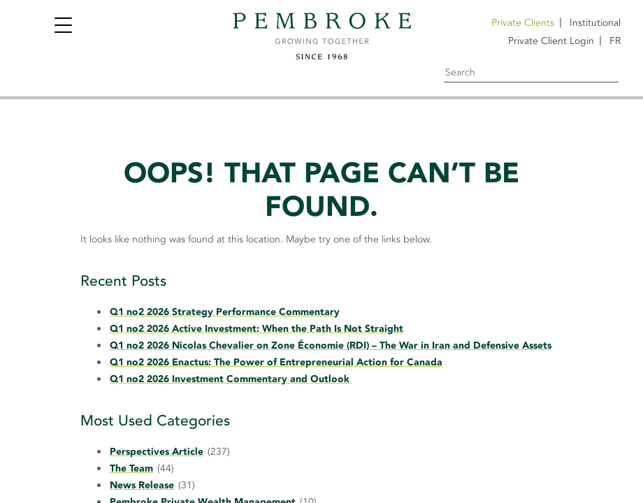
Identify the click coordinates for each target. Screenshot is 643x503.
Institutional (595, 22)
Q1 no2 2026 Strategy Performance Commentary (225, 312)
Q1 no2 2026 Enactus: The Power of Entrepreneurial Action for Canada (276, 362)
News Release (142, 485)
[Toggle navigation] (63, 27)
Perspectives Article (156, 451)
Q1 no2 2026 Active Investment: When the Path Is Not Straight (256, 328)
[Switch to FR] (615, 41)
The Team (131, 468)
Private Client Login (551, 41)
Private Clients (522, 22)
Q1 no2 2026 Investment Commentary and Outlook (229, 379)
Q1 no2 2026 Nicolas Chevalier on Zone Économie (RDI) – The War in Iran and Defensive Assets (330, 345)
